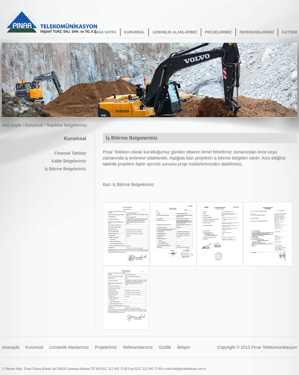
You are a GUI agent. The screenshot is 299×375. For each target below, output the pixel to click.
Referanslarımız (138, 347)
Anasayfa (10, 347)
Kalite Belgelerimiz (69, 161)
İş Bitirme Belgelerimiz (65, 168)
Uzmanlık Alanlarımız (69, 347)
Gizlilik (165, 347)
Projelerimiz (106, 347)
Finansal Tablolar (70, 153)
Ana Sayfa (11, 125)
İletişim (183, 347)
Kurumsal (33, 125)
